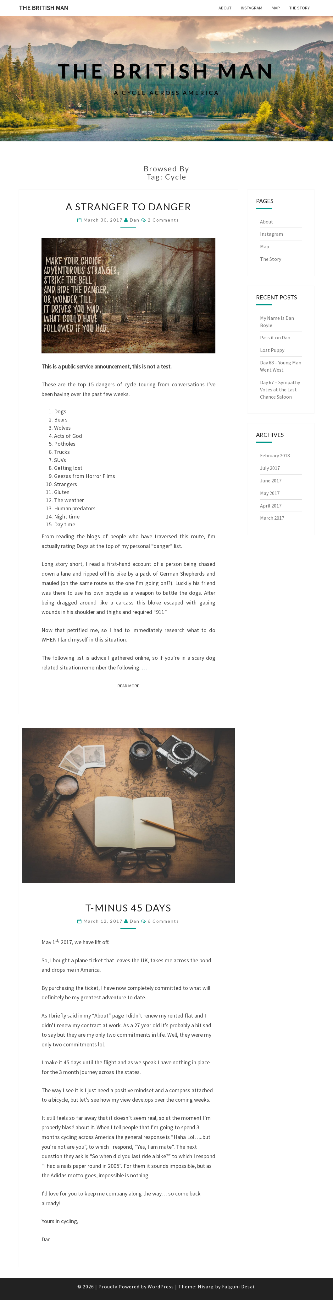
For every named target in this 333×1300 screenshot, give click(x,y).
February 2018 (275, 455)
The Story (299, 8)
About (225, 8)
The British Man (43, 8)
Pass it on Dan (275, 337)
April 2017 (270, 505)
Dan (135, 220)
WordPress (161, 1286)
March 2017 (272, 518)
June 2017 (270, 480)
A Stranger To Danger (128, 206)
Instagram (251, 8)
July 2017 (270, 468)
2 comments (163, 220)
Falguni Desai (238, 1286)
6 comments (163, 921)
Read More (130, 686)
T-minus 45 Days (128, 907)
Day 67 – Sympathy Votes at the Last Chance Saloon (280, 389)
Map (276, 8)
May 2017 (270, 493)
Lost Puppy (272, 350)
